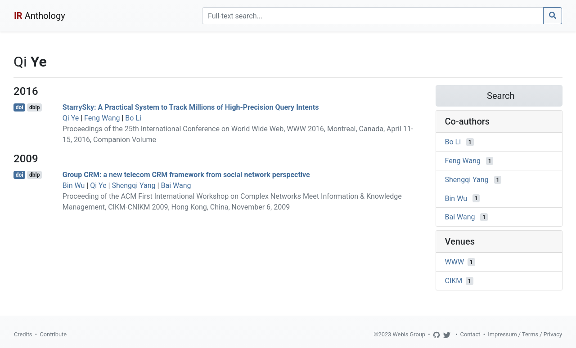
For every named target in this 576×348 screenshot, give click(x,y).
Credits (23, 334)
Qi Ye (71, 118)
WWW (454, 262)
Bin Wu (74, 185)
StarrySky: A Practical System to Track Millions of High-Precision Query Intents (191, 107)
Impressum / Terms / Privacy (525, 334)
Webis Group (408, 334)
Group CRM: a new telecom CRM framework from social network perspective (186, 174)
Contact (470, 334)
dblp (34, 107)
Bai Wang (176, 185)
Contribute (53, 334)
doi (19, 107)
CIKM (454, 281)
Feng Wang (102, 118)
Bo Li (133, 118)
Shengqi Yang (133, 185)
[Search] (373, 15)
